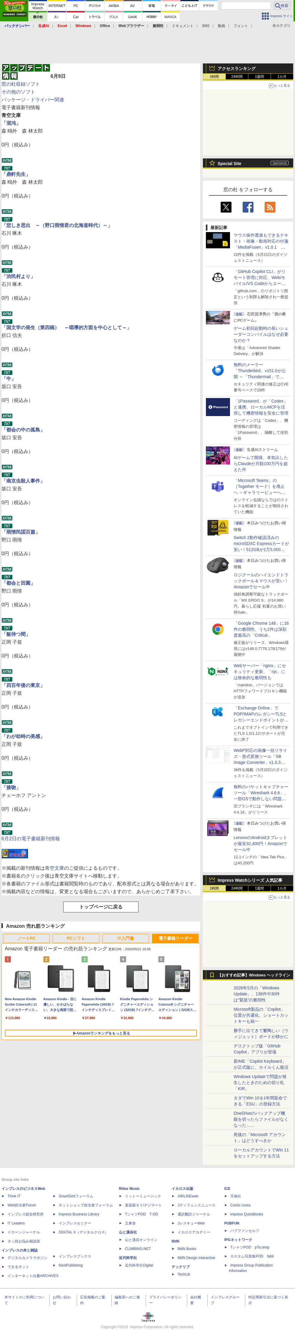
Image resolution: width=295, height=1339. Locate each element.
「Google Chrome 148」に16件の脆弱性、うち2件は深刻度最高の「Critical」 (261, 629)
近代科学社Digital (139, 1265)
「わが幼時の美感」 (23, 736)
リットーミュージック (143, 1196)
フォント (241, 26)
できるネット (18, 1267)
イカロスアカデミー (194, 1232)
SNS (206, 26)
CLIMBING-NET (138, 1249)
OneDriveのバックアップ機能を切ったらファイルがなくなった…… (261, 1119)
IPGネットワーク (238, 1240)
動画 (221, 26)
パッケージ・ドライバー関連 (33, 99)
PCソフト (76, 938)
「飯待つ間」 (16, 634)
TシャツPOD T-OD (141, 1214)
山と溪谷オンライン (141, 1240)
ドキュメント (183, 26)
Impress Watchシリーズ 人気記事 (250, 880)
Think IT (14, 1196)
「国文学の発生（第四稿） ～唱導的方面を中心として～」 (67, 327)
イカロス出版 (182, 1189)
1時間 (214, 77)
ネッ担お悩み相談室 (24, 1241)
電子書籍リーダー (175, 938)
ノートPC (26, 938)
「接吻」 (11, 787)
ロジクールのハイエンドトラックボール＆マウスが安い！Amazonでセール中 (261, 580)
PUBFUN (231, 1223)
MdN (175, 1241)
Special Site (229, 163)
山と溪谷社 (128, 1232)
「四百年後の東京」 (23, 685)
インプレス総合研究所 (26, 1214)
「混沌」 (11, 123)
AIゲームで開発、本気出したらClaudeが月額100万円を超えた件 (261, 463)
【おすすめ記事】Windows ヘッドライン (254, 975)
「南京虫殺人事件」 (23, 480)
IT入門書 (125, 938)
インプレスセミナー (75, 1223)
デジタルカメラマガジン (27, 1258)
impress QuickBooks (246, 1214)
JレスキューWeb (191, 1223)
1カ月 (282, 77)
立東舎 (130, 1223)
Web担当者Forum (22, 1205)
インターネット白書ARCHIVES (33, 1276)
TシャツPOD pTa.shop (249, 1247)
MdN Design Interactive (196, 1258)
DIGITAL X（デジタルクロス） (83, 1232)
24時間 (236, 77)
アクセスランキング (237, 68)
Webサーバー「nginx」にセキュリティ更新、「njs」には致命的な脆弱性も (260, 671)
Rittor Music (129, 1189)
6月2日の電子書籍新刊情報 (31, 838)
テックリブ (181, 1267)
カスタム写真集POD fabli (252, 1256)
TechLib (184, 1274)
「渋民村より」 (18, 276)
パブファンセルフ (244, 1231)
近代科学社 (128, 1258)
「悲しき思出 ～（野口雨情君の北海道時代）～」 (57, 225)
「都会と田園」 (18, 583)
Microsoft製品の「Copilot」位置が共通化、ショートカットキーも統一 (261, 1015)
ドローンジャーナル (24, 1232)
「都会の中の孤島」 (23, 429)
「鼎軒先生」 (16, 174)
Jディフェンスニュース (197, 1205)
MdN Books (187, 1249)
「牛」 (9, 378)
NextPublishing (71, 1265)
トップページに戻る (101, 906)
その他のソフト (18, 91)
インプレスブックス (75, 1256)
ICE (227, 1189)
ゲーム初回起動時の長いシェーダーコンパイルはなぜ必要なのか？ (261, 334)
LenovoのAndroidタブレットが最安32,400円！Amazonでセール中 (260, 843)
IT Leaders (16, 1223)
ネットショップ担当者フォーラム (86, 1205)
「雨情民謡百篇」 (21, 532)
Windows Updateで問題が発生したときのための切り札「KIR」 (260, 1082)
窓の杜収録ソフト (21, 84)
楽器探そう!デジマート (143, 1205)
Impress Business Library (79, 1214)
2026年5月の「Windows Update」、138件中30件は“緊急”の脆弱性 (257, 993)
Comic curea (240, 1205)
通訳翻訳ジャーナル (194, 1214)
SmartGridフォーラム (76, 1196)
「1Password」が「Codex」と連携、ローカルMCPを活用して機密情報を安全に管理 (261, 407)
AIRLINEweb (188, 1196)
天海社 (235, 1196)
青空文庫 (54, 868)
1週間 (259, 77)
